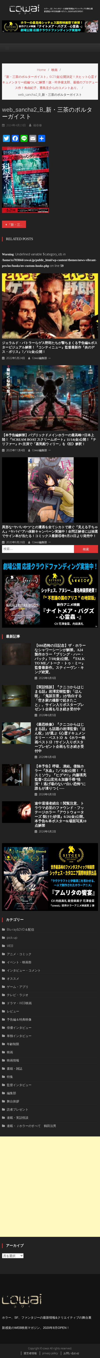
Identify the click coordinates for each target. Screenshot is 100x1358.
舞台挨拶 (13, 1101)
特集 (10, 1077)
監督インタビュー (19, 1085)
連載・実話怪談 (17, 1117)
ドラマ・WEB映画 (19, 1003)
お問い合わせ (71, 1353)
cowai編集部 (39, 358)
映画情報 (13, 1060)
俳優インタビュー (19, 1027)
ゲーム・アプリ (17, 987)
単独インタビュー (19, 1036)
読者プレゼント (17, 1109)
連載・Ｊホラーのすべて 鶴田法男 (31, 1126)
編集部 (11, 1093)
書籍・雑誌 (14, 1068)
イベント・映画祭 (19, 962)
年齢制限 (13, 1044)
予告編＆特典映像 (19, 1019)
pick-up (12, 937)
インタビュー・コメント (24, 970)
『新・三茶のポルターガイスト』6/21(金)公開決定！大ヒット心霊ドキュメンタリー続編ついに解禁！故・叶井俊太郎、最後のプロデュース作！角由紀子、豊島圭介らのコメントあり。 (17, 224)
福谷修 (37, 125)
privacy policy (50, 1353)
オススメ (13, 978)
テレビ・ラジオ (17, 995)
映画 (10, 1052)
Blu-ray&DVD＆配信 (20, 929)
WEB (10, 946)
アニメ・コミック (19, 954)
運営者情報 (30, 1353)
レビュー (13, 1011)
